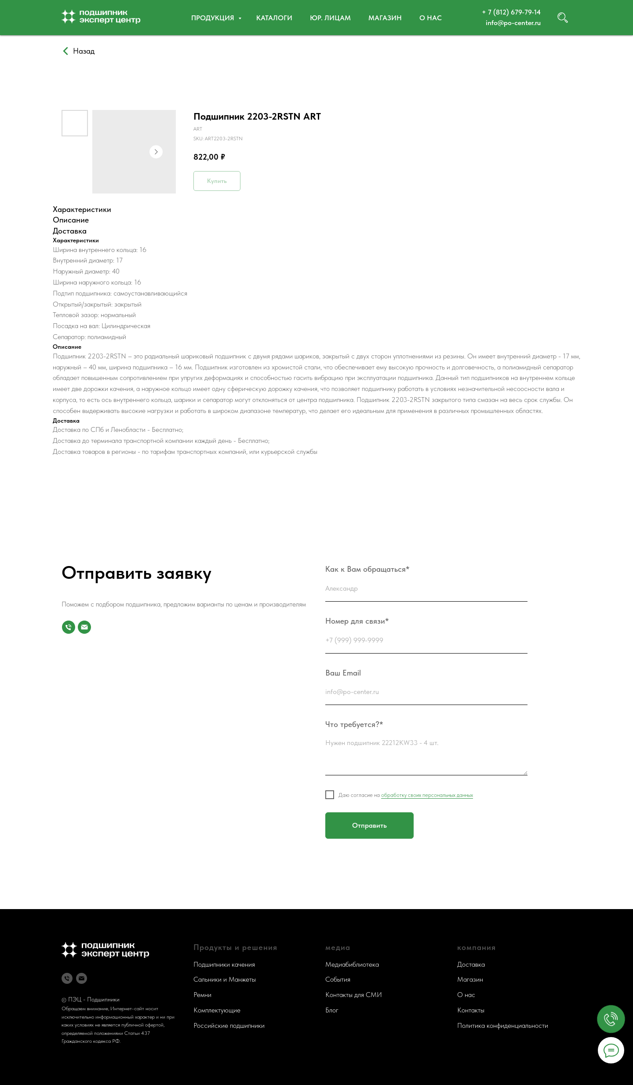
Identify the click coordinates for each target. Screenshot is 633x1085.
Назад (84, 50)
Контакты (470, 1010)
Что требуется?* (354, 724)
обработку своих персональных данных (427, 795)
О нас (430, 18)
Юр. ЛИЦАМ (330, 18)
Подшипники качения (224, 964)
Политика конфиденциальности (502, 1025)
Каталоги (274, 18)
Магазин (385, 18)
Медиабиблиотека (352, 964)
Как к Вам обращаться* (367, 569)
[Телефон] (67, 978)
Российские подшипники (229, 1025)
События (337, 979)
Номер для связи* (357, 620)
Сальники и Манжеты (224, 979)
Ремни (202, 994)
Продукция (213, 18)
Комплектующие (216, 1010)
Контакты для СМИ (353, 994)
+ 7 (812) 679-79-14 (511, 12)
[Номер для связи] (68, 627)
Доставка (471, 964)
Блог (331, 1010)
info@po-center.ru (513, 22)
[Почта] (84, 627)
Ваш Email (343, 672)
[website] (562, 17)
